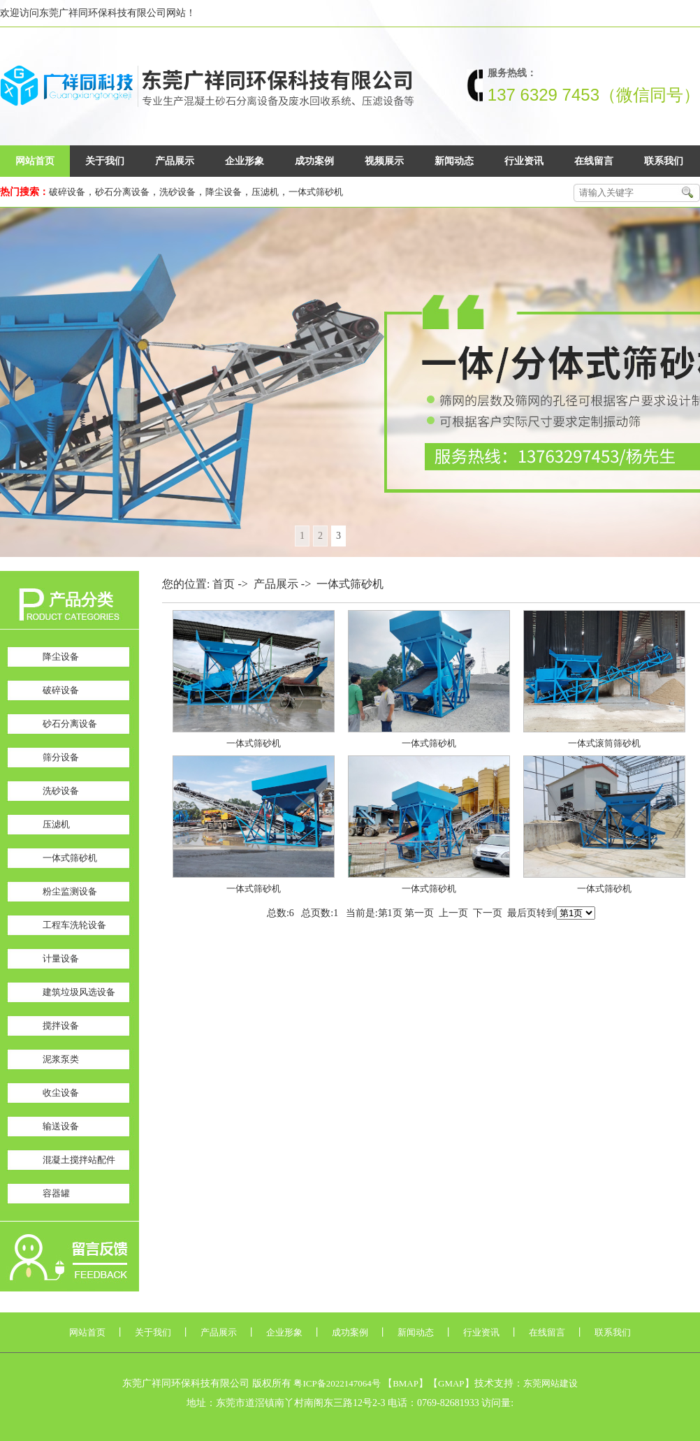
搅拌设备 (61, 1025)
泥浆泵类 (61, 1059)
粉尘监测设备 (70, 891)
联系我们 (663, 161)
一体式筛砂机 (316, 192)
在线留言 (593, 161)
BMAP (405, 1383)
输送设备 (61, 1126)
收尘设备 (61, 1092)
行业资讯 (524, 161)
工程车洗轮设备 (74, 925)
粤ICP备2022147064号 (336, 1383)
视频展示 (384, 161)
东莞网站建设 (550, 1383)
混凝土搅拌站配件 (79, 1159)
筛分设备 (61, 757)
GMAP (451, 1383)
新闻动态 (454, 161)
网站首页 (34, 161)
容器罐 (56, 1193)
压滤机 (265, 192)
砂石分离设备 (122, 192)
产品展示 (174, 161)
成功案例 (314, 161)
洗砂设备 (177, 192)
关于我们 (104, 161)
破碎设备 (67, 192)
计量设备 (61, 958)
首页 (223, 584)
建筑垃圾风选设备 (79, 992)
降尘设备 (223, 192)
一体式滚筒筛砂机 (604, 743)
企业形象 (244, 161)
